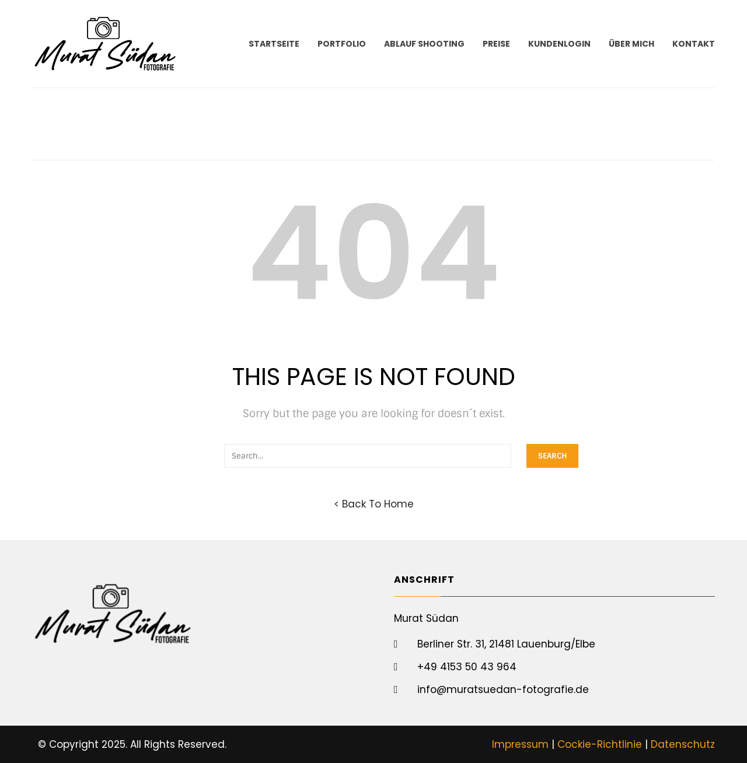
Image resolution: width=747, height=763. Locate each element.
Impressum (520, 744)
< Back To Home (374, 504)
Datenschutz (683, 744)
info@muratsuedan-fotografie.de (503, 689)
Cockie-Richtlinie (599, 744)
